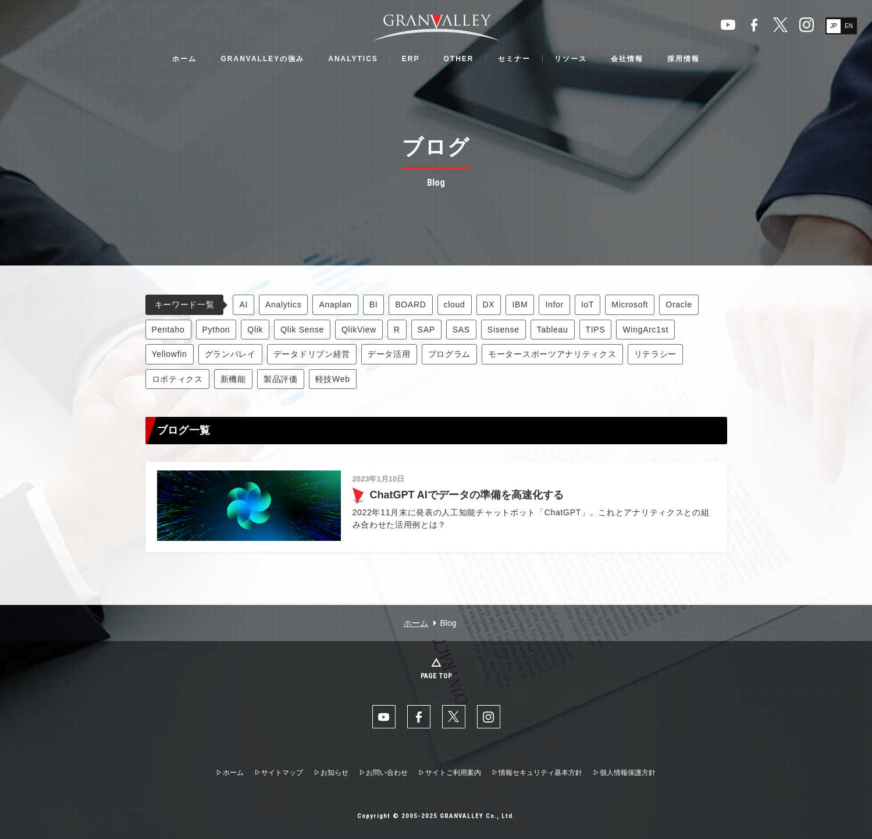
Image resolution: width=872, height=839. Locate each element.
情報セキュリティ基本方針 (540, 773)
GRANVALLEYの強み (262, 59)
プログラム (449, 354)
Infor (554, 304)
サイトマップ (282, 773)
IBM (520, 304)
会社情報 (627, 59)
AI (243, 304)
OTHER (459, 59)
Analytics (283, 304)
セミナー (514, 59)
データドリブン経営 (311, 354)
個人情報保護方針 (628, 773)
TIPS (596, 329)
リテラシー (655, 354)
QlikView (358, 329)
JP (833, 26)
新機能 (233, 379)
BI (373, 304)
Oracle (678, 304)
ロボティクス (177, 379)
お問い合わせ (387, 773)
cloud (454, 304)
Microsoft (629, 304)
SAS (461, 329)
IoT (587, 304)
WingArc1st (645, 329)
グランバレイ (230, 354)
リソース (570, 59)
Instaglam (806, 24)
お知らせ (334, 773)
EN (849, 26)
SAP (426, 329)
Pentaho (168, 329)
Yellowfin (169, 354)
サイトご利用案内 (453, 773)
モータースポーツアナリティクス (552, 354)
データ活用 (389, 354)
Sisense (503, 329)
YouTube (728, 24)
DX (489, 304)
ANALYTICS (353, 59)
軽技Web (332, 379)
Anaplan (335, 304)
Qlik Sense (302, 329)
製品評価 (281, 379)
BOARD (410, 304)
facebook (754, 24)
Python (216, 329)
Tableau (552, 329)
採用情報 (683, 59)
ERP (411, 59)
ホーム (184, 59)
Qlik (255, 329)
